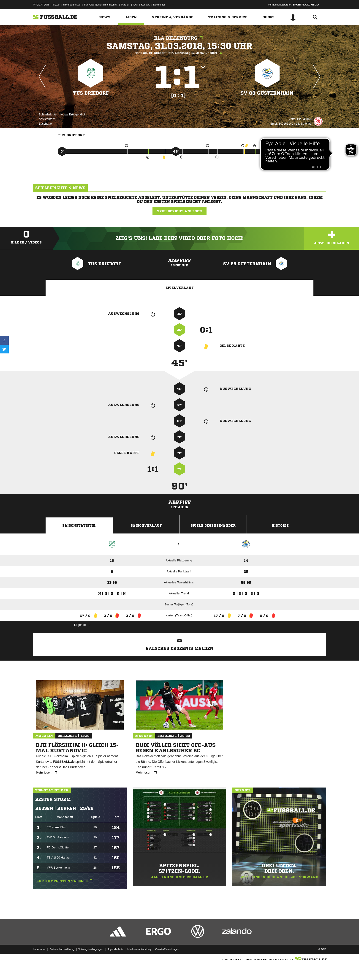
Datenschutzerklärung (62, 949)
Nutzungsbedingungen (90, 949)
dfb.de (56, 4)
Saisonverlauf (146, 525)
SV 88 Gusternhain (267, 93)
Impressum (39, 949)
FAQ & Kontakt (141, 4)
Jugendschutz (115, 949)
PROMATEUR (41, 4)
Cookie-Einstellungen (167, 949)
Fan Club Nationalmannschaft (100, 4)
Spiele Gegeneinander (213, 525)
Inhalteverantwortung (139, 949)
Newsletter (159, 4)
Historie (280, 525)
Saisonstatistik (79, 525)
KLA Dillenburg (179, 38)
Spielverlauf (180, 287)
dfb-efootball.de (72, 4)
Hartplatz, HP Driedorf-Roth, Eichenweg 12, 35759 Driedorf (179, 53)
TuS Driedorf (91, 93)
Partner (125, 4)
